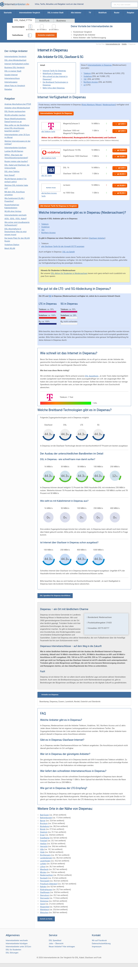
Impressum (96, 946)
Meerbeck (44, 869)
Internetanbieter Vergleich (15, 56)
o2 (85, 85)
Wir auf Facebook (99, 940)
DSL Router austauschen (14, 111)
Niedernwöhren (46, 875)
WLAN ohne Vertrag (12, 211)
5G (50, 296)
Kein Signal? (9, 175)
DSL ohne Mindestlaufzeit (15, 60)
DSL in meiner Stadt (12, 71)
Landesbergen (46, 858)
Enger (42, 835)
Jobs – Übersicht (56, 943)
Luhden (43, 863)
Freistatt (43, 841)
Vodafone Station (11, 245)
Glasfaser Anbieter (97, 238)
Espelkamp (44, 838)
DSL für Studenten (13, 949)
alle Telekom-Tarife (48, 131)
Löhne (42, 866)
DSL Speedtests (92, 376)
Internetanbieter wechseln (15, 215)
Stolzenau (44, 901)
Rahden (43, 886)
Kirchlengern (45, 855)
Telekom (87, 73)
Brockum (44, 823)
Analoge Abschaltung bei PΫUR (17, 104)
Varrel (42, 904)
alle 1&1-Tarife (46, 176)
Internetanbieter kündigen (15, 148)
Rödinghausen (46, 889)
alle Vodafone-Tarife (48, 158)
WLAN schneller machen (14, 115)
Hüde (42, 852)
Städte (124, 44)
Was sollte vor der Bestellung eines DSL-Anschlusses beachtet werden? (16, 128)
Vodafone (88, 76)
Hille (42, 849)
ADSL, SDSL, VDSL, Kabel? (15, 218)
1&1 (85, 79)
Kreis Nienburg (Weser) (92, 105)
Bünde (42, 829)
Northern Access (91, 82)
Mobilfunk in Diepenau (52, 73)
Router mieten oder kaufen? (16, 161)
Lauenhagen (45, 861)
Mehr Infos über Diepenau (54, 88)
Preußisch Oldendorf (48, 884)
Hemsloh (44, 846)
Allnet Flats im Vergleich (14, 85)
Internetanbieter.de (113, 44)
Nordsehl (44, 878)
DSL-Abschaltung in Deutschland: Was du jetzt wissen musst (15, 232)
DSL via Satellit (68, 252)
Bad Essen (44, 815)
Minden (43, 872)
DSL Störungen (12, 953)
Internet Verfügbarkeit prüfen (16, 64)
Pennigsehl (44, 881)
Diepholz (43, 832)
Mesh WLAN (9, 248)
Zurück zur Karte (46, 919)
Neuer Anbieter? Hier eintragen (62, 946)
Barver (42, 820)
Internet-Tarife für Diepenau (54, 71)
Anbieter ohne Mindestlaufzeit (17, 108)
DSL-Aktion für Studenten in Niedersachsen (69, 273)
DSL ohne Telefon (11, 171)
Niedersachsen (109, 105)
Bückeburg (44, 826)
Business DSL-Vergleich (14, 67)
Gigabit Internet (11, 75)
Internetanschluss (12, 78)
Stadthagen (45, 892)
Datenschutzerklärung (101, 943)
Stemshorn (44, 895)
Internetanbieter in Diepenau (100, 65)
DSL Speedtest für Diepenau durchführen (55, 596)
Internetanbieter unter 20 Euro (18, 946)
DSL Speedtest (55, 940)
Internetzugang (10, 82)
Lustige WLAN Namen (13, 151)
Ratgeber (8, 89)
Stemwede (44, 898)
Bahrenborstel (46, 818)
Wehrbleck (44, 909)
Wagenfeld (44, 907)
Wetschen (44, 912)
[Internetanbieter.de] (14, 4)
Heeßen (43, 843)
